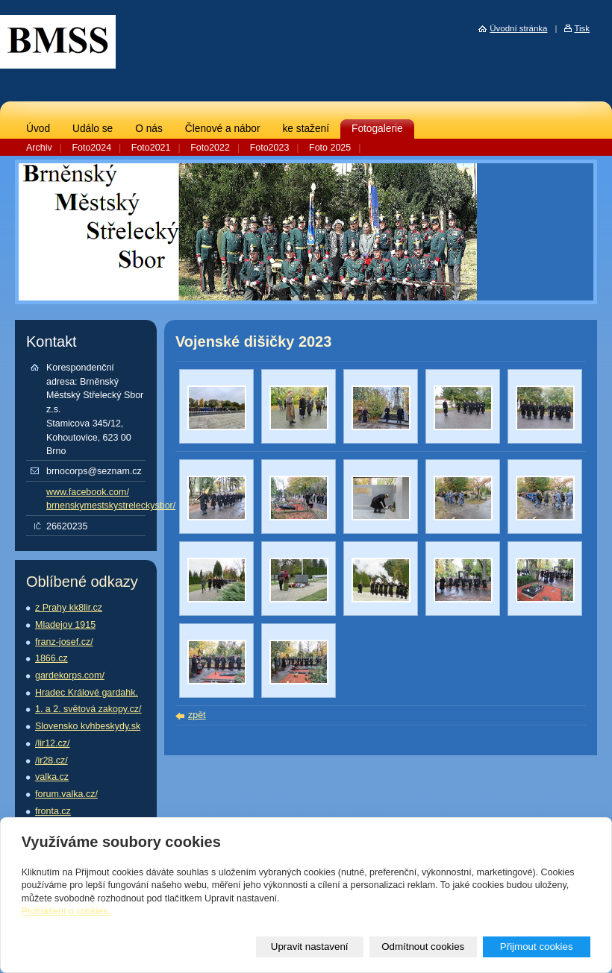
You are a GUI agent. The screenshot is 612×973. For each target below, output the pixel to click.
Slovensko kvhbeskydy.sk (87, 726)
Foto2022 (210, 147)
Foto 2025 (330, 147)
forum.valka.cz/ (66, 794)
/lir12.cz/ (52, 743)
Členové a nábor (222, 128)
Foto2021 (151, 147)
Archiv (39, 147)
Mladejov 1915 (65, 625)
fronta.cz (53, 811)
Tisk (582, 28)
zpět (197, 715)
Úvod (38, 128)
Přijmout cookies (536, 946)
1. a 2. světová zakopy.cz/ (88, 709)
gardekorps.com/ (69, 675)
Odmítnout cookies (422, 946)
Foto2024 (91, 147)
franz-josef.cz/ (64, 642)
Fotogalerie (377, 128)
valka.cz (52, 777)
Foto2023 (270, 147)
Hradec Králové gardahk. (86, 692)
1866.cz (51, 658)
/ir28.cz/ (51, 760)
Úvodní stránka (518, 28)
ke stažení (305, 128)
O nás (149, 128)
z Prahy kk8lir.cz (68, 607)
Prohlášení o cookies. (66, 911)
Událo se (92, 128)
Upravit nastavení (310, 946)
